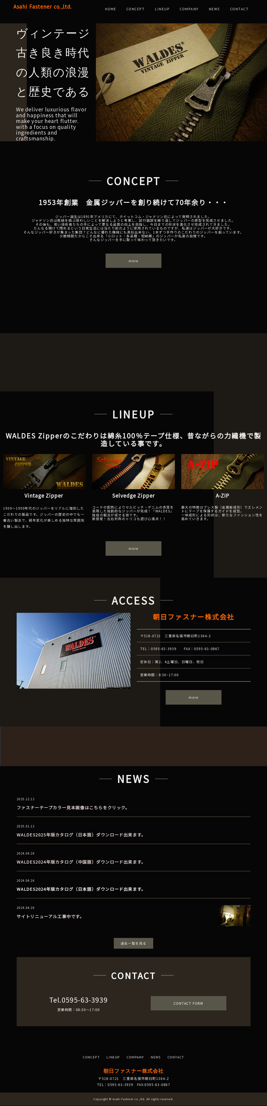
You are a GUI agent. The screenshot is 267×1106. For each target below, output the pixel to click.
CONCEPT (142, 9)
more (133, 261)
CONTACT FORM (188, 1003)
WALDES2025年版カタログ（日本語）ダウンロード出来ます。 (81, 835)
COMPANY (193, 9)
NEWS (217, 9)
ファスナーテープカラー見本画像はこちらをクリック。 (73, 808)
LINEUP (167, 9)
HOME (118, 9)
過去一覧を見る (133, 943)
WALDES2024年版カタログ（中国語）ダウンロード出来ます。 (81, 862)
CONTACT (240, 9)
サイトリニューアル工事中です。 (50, 917)
